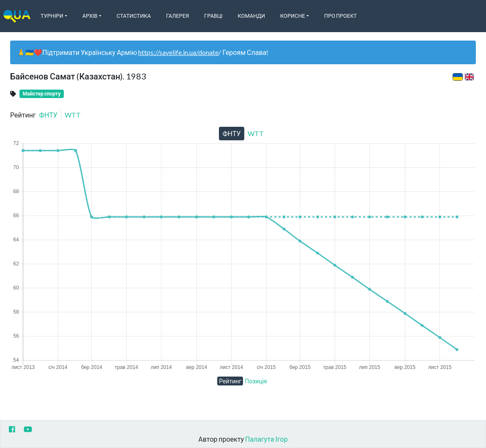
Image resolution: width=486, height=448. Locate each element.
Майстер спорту (41, 93)
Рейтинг (230, 381)
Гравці (213, 15)
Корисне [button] (292, 15)
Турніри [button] (52, 15)
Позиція (256, 381)
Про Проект (340, 15)
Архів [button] (90, 15)
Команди (251, 15)
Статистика (134, 15)
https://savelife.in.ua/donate (178, 52)
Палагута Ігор (266, 439)
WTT (73, 115)
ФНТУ (48, 115)
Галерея (177, 15)
